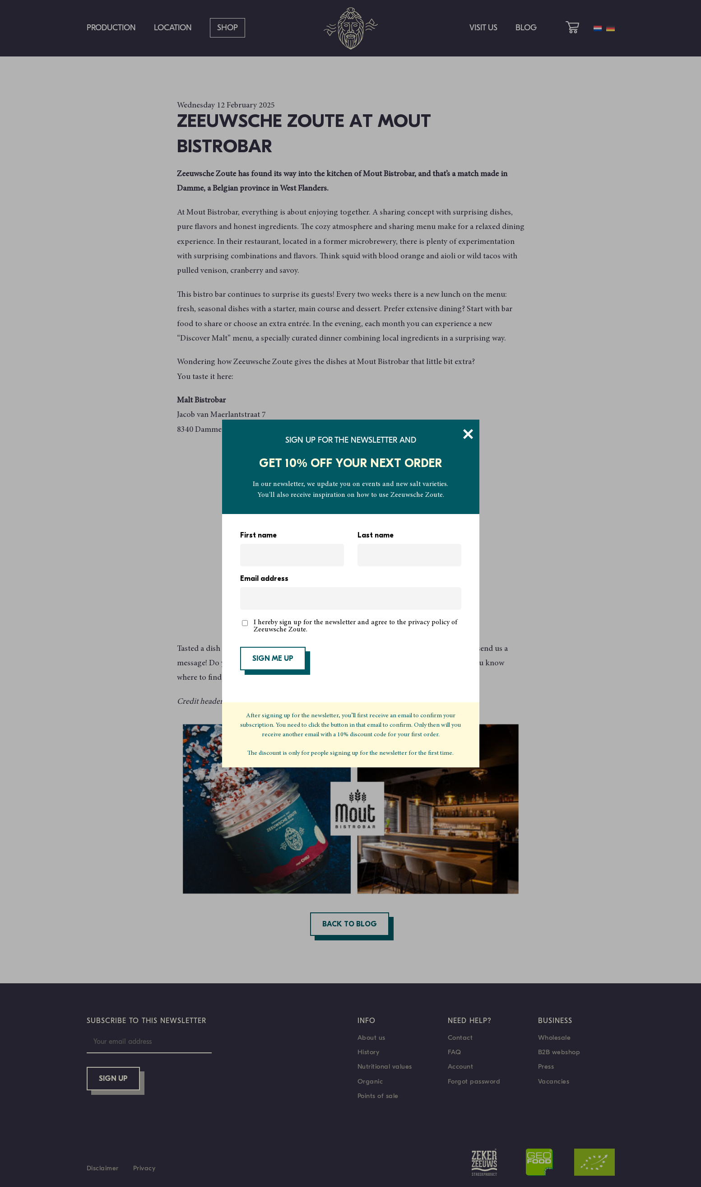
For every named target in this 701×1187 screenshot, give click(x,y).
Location (173, 28)
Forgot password (474, 1081)
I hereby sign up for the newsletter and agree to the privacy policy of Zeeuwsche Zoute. (355, 626)
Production (111, 28)
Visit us (483, 28)
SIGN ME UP (272, 659)
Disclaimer (103, 1168)
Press (546, 1066)
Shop (227, 28)
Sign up (113, 1079)
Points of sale (378, 1095)
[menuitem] (598, 28)
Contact (460, 1037)
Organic (370, 1081)
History (368, 1052)
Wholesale (554, 1037)
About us (371, 1037)
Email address (264, 579)
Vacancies (554, 1081)
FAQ (454, 1052)
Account (461, 1066)
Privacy (144, 1168)
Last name (375, 535)
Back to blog (349, 924)
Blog (526, 28)
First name (258, 535)
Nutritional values (384, 1066)
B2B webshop (559, 1052)
